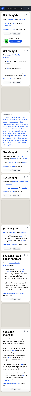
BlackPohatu (13, 29)
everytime (8, 26)
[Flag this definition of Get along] (26, 15)
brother (14, 23)
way (14, 19)
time (22, 271)
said (23, 375)
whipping (7, 380)
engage (12, 232)
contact (23, 232)
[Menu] (28, 8)
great (11, 263)
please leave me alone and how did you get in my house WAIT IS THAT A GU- (15, 140)
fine (9, 241)
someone (22, 19)
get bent (10, 145)
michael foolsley (16, 383)
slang (4, 232)
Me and (7, 23)
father (9, 271)
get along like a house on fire (10, 293)
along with (11, 163)
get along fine (15, 117)
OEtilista (12, 79)
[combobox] (14, 8)
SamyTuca (21, 293)
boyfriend (23, 269)
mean (23, 241)
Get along (5, 29)
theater (24, 163)
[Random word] (21, 8)
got (8, 68)
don (8, 61)
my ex (16, 163)
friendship (15, 182)
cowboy (13, 351)
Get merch (16, 33)
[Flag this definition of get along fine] (27, 227)
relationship (16, 55)
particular (20, 156)
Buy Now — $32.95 (15, 41)
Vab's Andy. (12, 166)
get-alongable (13, 122)
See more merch (13, 44)
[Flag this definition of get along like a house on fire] (27, 255)
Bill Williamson (15, 244)
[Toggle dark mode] (25, 8)
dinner (22, 236)
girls (24, 75)
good (11, 55)
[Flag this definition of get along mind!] (27, 331)
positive (10, 19)
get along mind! (7, 383)
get (19, 143)
